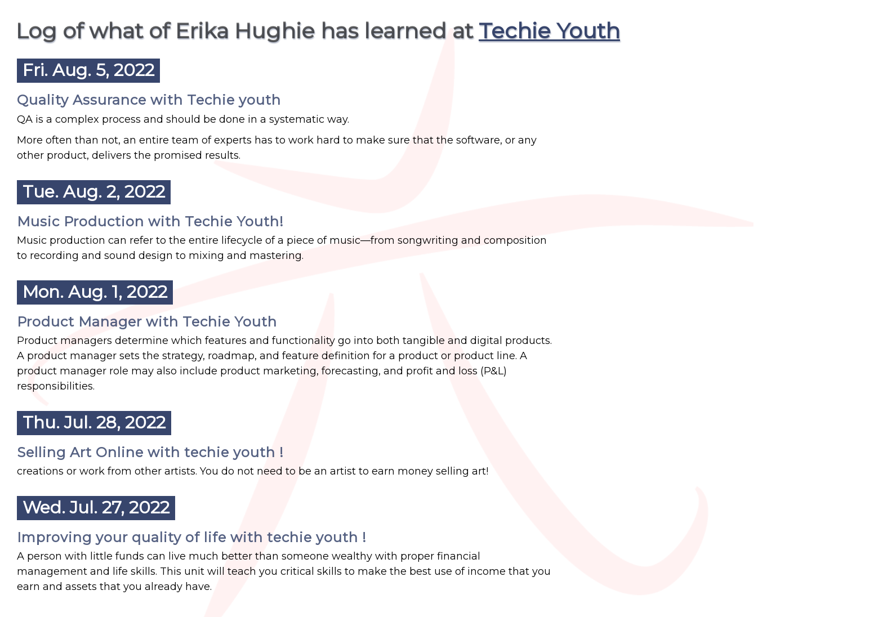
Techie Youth (549, 30)
